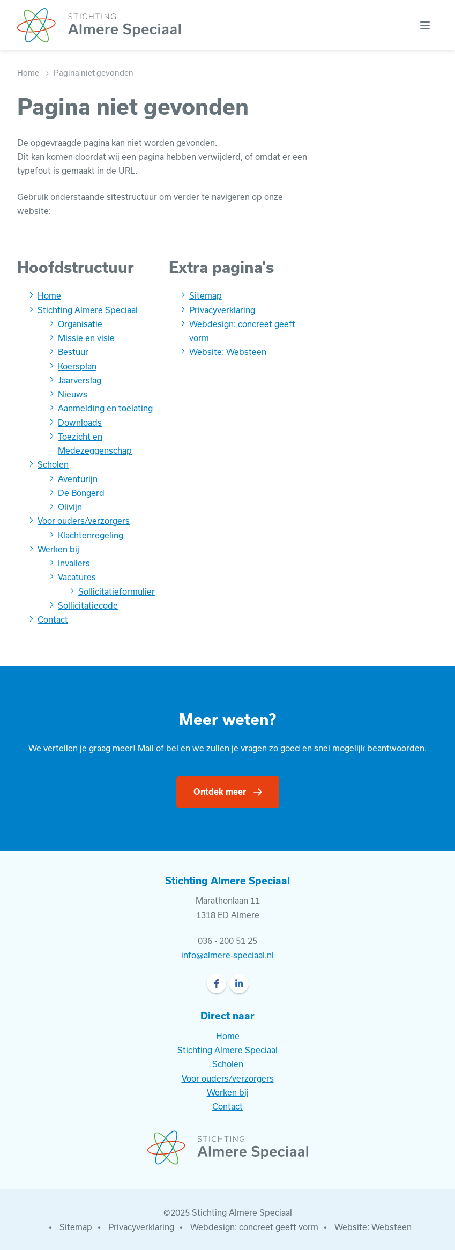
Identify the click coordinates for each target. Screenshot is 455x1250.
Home (28, 72)
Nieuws (72, 394)
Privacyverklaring (222, 310)
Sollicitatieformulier (116, 591)
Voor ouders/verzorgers (84, 521)
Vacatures (77, 577)
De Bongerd (81, 493)
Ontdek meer (219, 791)
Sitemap (205, 295)
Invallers (74, 563)
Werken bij (58, 549)
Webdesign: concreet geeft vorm (254, 1227)
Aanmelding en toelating (105, 408)
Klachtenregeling (90, 535)
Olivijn (70, 507)
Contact (53, 619)
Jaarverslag (79, 380)
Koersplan (77, 366)
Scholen (53, 464)
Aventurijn (78, 479)
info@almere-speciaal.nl (227, 955)
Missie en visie (86, 338)
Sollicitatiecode (88, 605)
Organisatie (80, 324)
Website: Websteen (227, 352)
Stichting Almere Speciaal (88, 310)
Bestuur (73, 352)
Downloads (80, 422)
